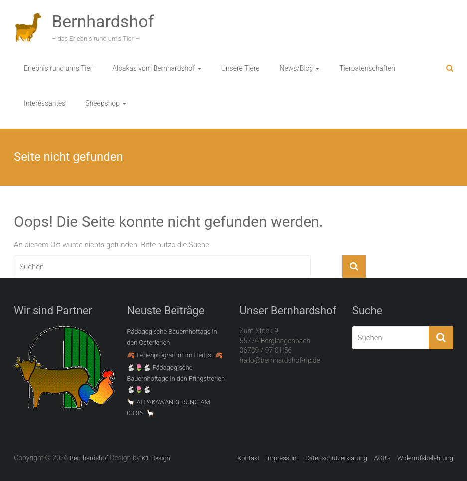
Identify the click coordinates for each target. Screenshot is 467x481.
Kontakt (248, 458)
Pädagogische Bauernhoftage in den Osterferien (172, 337)
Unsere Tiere (240, 68)
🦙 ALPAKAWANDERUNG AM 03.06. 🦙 (168, 407)
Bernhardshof (103, 21)
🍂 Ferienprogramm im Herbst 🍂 (175, 355)
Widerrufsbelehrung (425, 458)
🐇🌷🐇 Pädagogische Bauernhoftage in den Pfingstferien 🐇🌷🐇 (176, 378)
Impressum (282, 458)
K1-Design (155, 458)
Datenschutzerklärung (336, 458)
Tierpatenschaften (367, 68)
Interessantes (44, 103)
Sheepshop (102, 103)
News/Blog (296, 68)
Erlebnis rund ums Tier (58, 68)
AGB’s (382, 458)
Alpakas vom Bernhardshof (153, 68)
